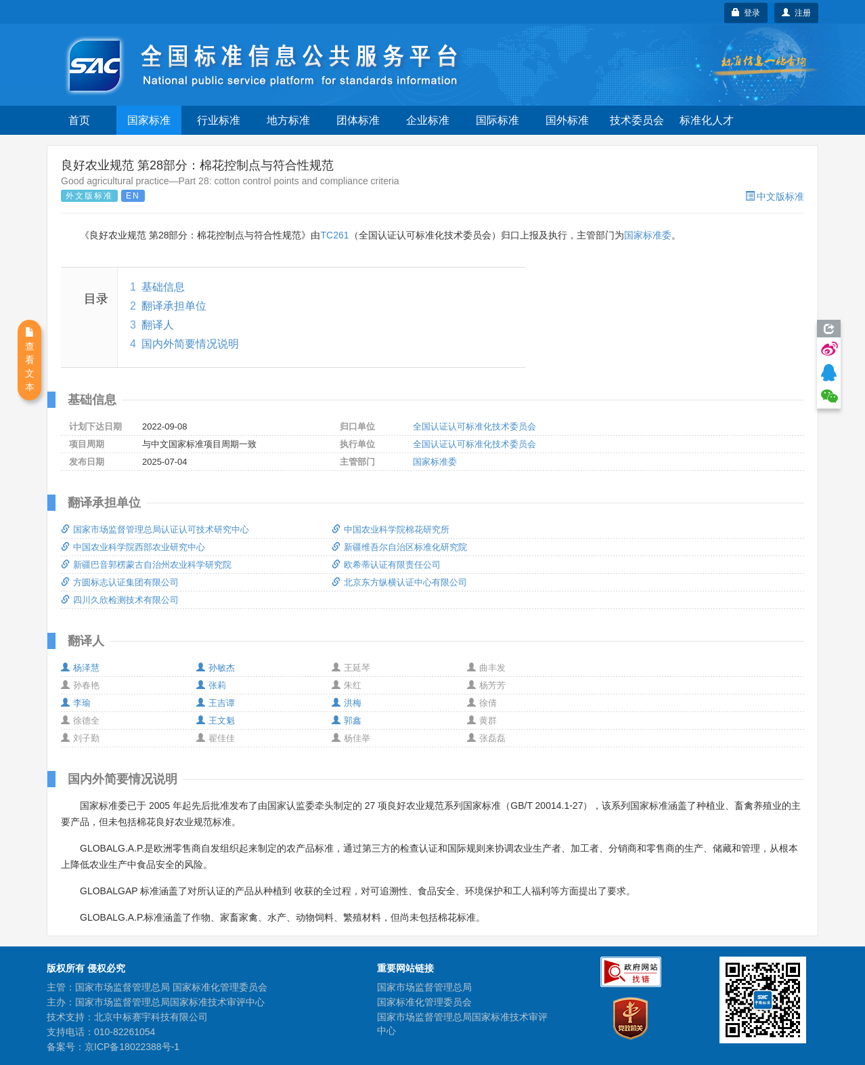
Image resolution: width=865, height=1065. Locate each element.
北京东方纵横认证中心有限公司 (399, 582)
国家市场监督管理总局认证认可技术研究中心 (155, 529)
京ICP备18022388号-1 (132, 1046)
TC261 (334, 235)
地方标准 (288, 120)
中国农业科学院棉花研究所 (390, 529)
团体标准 (358, 120)
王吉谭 (215, 703)
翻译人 (157, 325)
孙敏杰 (215, 668)
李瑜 (76, 703)
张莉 (211, 685)
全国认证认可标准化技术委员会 (474, 426)
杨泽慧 (80, 668)
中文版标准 (774, 196)
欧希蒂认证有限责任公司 (386, 565)
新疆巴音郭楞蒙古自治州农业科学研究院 (146, 565)
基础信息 (163, 287)
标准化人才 (707, 120)
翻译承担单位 (173, 306)
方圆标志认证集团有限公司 (120, 582)
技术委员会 (637, 120)
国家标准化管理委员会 (424, 1002)
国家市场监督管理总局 (424, 987)
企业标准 (427, 120)
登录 (746, 13)
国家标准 (149, 120)
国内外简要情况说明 (190, 344)
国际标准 (497, 120)
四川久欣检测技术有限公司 (120, 600)
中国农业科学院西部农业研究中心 (133, 547)
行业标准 (218, 120)
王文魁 (215, 720)
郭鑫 (346, 720)
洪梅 (346, 703)
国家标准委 (647, 235)
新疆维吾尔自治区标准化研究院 (399, 547)
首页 (79, 120)
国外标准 (567, 120)
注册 (796, 13)
